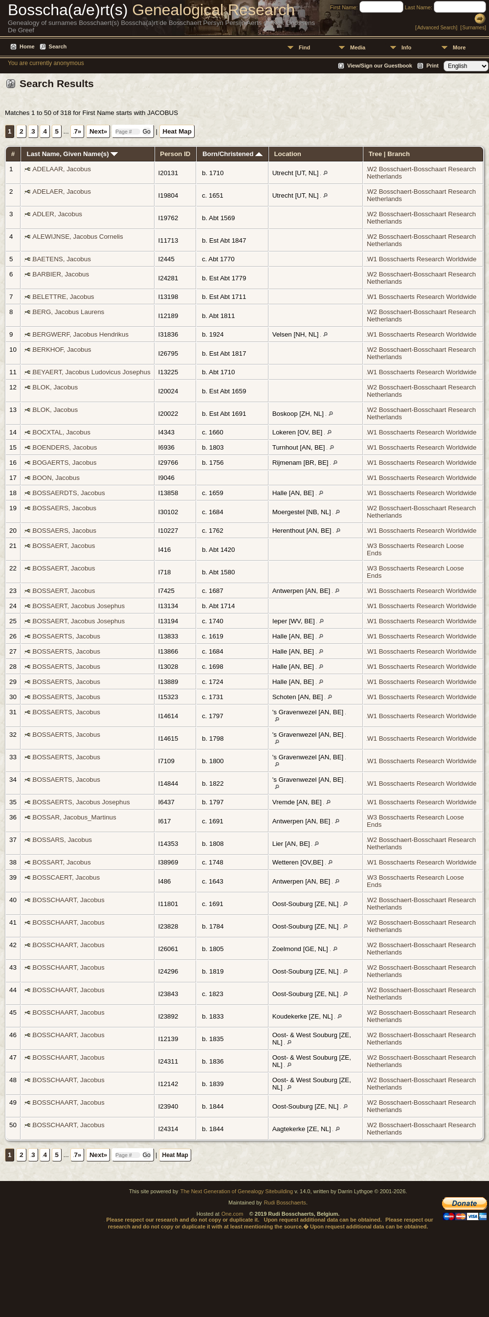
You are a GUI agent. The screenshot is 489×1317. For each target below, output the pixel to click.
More (459, 47)
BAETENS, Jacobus (62, 259)
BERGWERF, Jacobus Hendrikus (81, 334)
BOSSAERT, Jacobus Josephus (79, 606)
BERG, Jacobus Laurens (69, 312)
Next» (98, 131)
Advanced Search (436, 27)
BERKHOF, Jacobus (62, 349)
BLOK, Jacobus (55, 387)
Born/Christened (232, 154)
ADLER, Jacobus (58, 214)
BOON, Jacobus (56, 477)
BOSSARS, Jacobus (62, 839)
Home (27, 46)
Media (357, 47)
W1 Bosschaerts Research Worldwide (421, 259)
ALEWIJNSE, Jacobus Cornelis (78, 236)
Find (304, 47)
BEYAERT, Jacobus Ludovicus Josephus (92, 372)
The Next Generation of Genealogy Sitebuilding (236, 1191)
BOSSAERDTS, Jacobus (69, 493)
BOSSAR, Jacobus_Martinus (74, 817)
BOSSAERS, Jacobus (64, 508)
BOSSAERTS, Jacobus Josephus (81, 802)
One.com (233, 1214)
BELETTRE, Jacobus (63, 296)
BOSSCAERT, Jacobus (66, 877)
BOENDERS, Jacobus (65, 447)
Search (58, 46)
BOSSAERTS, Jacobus (66, 636)
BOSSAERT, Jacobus (64, 545)
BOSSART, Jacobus (62, 862)
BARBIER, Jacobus (61, 274)
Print (432, 65)
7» (77, 131)
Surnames (473, 27)
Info (406, 47)
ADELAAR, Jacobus (62, 169)
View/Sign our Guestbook (379, 65)
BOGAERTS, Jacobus (65, 462)
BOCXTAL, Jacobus (61, 432)
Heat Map (177, 131)
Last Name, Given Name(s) (72, 154)
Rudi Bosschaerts (285, 1202)
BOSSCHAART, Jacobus (69, 900)
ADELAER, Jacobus (62, 191)
